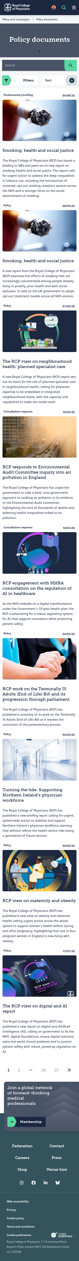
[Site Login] (54, 8)
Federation (22, 1146)
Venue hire (56, 1169)
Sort (48, 80)
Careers (22, 1157)
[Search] (33, 65)
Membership (24, 1122)
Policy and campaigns (16, 19)
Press (57, 1157)
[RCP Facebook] (34, 1182)
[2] (69, 1070)
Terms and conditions (21, 1226)
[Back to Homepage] (20, 7)
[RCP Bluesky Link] (58, 1182)
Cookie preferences (19, 1235)
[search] (70, 65)
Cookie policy (15, 1218)
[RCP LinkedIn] (46, 1182)
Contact (56, 1146)
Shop (22, 1169)
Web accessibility (18, 1201)
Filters (18, 80)
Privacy (11, 1209)
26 (43, 1070)
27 (56, 1070)
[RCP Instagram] (22, 1182)
